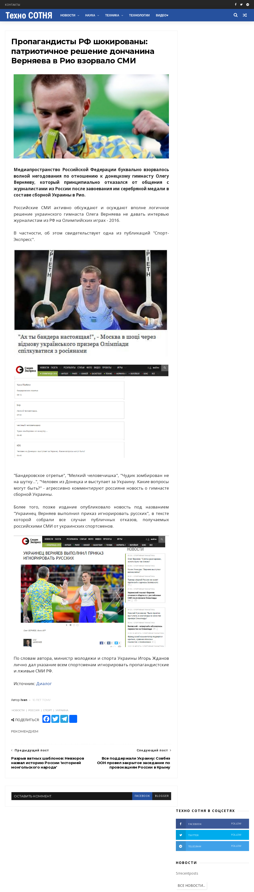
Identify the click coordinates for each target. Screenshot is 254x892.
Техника (112, 15)
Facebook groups (20, 818)
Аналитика (208, 286)
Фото (227, 302)
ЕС (205, 333)
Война (201, 278)
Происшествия (226, 294)
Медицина (213, 349)
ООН (204, 325)
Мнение (185, 294)
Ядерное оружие (227, 333)
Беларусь (186, 325)
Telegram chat (18, 836)
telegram (209, 71)
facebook (133, 773)
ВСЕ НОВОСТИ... (191, 110)
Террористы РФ (226, 278)
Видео (161, 15)
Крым (203, 294)
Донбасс (186, 286)
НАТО (203, 317)
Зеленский (188, 333)
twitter (209, 60)
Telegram (14, 830)
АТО (242, 286)
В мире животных (193, 372)
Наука (90, 15)
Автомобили (189, 349)
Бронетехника (190, 356)
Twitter (12, 824)
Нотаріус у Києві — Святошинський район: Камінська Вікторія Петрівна (220, 838)
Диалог (44, 661)
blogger (152, 773)
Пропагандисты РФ (220, 310)
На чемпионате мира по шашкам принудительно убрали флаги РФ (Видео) (221, 187)
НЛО (183, 364)
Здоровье (216, 356)
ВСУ (182, 302)
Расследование (204, 302)
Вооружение (189, 310)
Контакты (12, 4)
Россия (225, 271)
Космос (223, 341)
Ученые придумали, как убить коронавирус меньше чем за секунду (223, 209)
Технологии (139, 15)
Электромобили (227, 364)
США (227, 286)
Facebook (13, 812)
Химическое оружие (195, 341)
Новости (67, 15)
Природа (200, 364)
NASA (235, 356)
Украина (206, 271)
